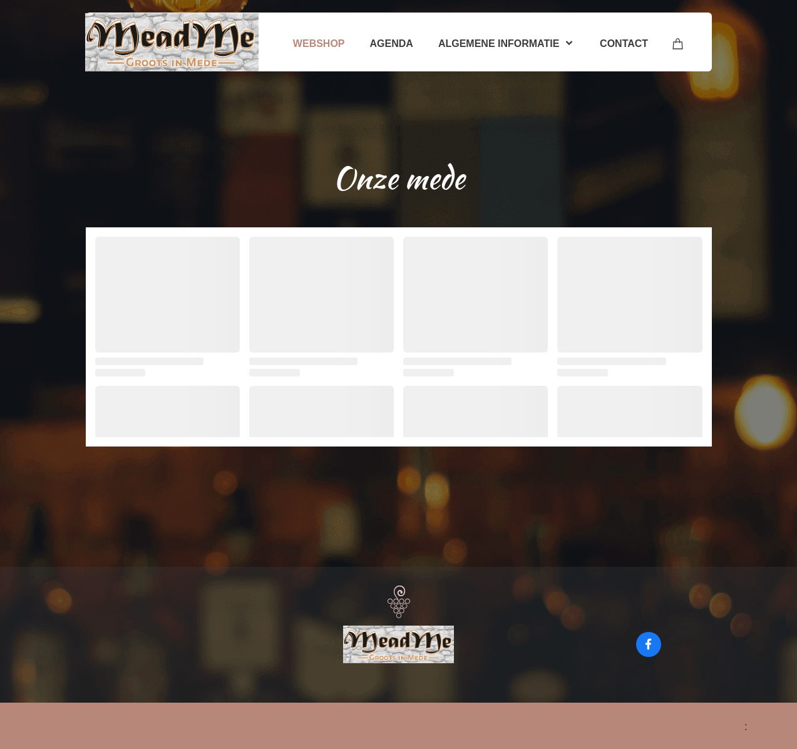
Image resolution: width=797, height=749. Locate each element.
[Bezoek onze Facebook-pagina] (648, 644)
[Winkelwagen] (678, 43)
